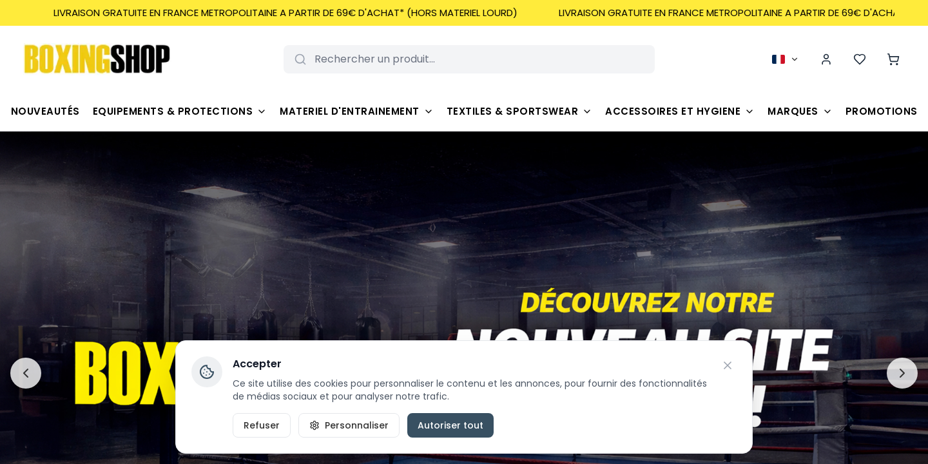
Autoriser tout (450, 425)
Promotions (882, 111)
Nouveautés (45, 111)
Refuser (262, 425)
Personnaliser (349, 425)
